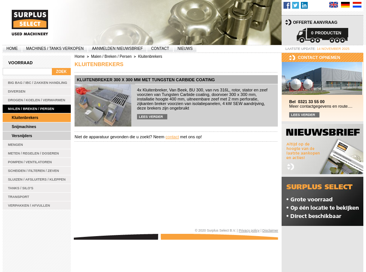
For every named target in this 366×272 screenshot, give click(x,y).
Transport (18, 197)
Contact (160, 48)
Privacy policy (249, 230)
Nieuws (185, 48)
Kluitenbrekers (25, 118)
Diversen (16, 91)
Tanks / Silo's (20, 188)
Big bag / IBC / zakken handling (37, 83)
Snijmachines (24, 127)
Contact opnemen (319, 57)
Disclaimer (270, 230)
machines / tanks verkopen (55, 48)
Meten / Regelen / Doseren (33, 153)
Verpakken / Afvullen (29, 205)
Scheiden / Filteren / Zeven (33, 171)
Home (12, 48)
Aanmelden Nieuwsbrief (117, 48)
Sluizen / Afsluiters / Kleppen (36, 179)
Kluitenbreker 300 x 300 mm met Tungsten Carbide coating (146, 79)
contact (172, 136)
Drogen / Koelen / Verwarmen (36, 100)
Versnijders (22, 136)
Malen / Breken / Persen (31, 109)
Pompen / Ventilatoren (30, 162)
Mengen (15, 145)
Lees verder (151, 117)
